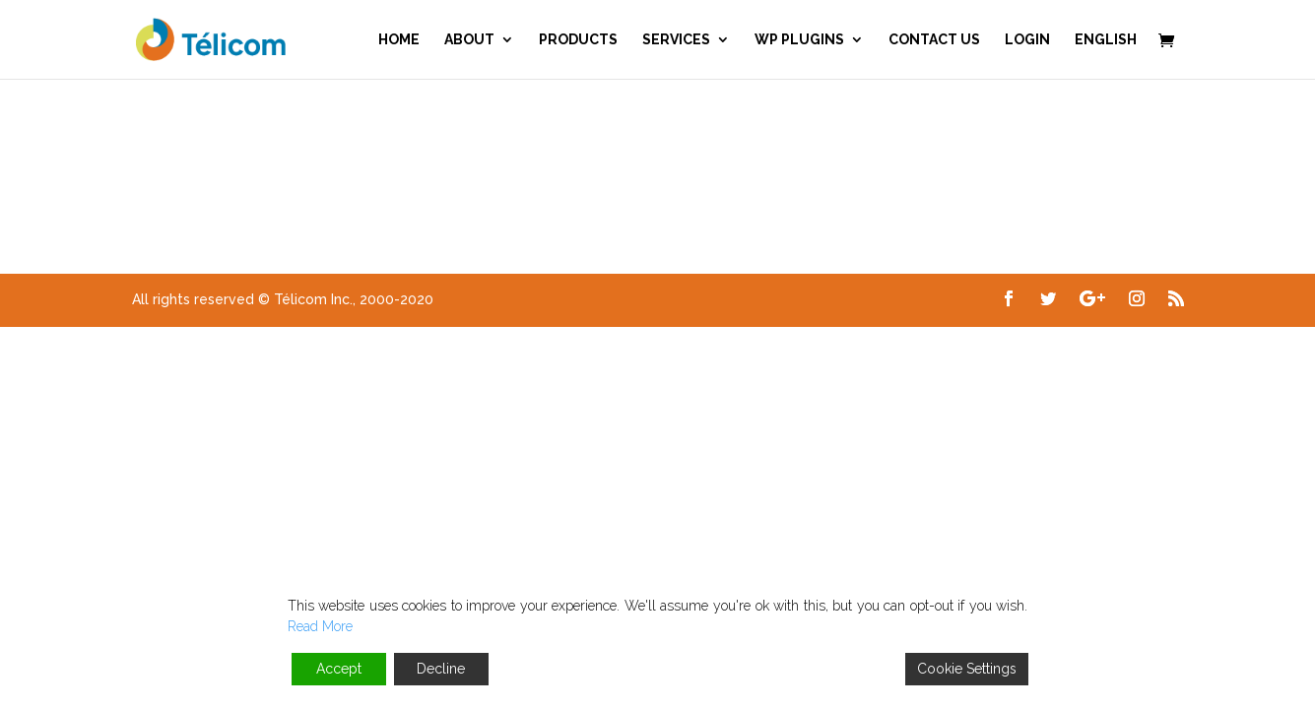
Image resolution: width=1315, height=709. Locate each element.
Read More (320, 626)
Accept (339, 669)
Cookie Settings (967, 669)
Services (676, 39)
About (469, 39)
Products (578, 39)
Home (399, 39)
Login (1027, 39)
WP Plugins (799, 39)
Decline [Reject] (441, 669)
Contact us (934, 39)
